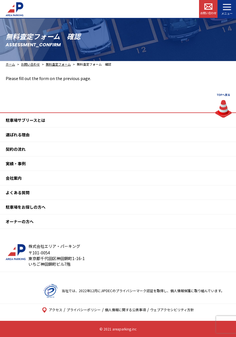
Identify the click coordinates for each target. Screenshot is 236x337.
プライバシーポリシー (84, 309)
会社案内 (14, 178)
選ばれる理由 (18, 134)
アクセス (52, 309)
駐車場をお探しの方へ (25, 207)
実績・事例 (16, 163)
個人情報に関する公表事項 (125, 309)
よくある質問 (18, 192)
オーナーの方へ (20, 221)
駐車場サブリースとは (25, 120)
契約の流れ (16, 149)
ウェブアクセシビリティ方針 (172, 309)
